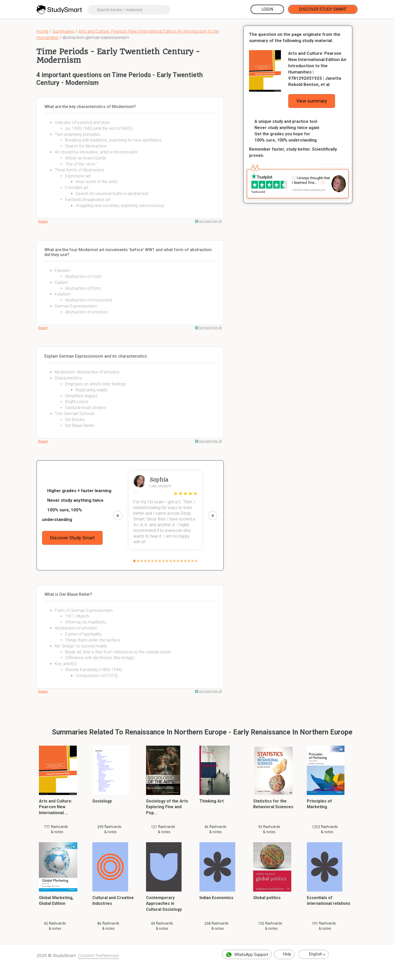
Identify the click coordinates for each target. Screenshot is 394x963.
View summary (311, 101)
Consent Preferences (98, 955)
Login (267, 9)
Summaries (63, 31)
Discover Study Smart (323, 9)
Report (43, 221)
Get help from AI (210, 221)
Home (42, 31)
